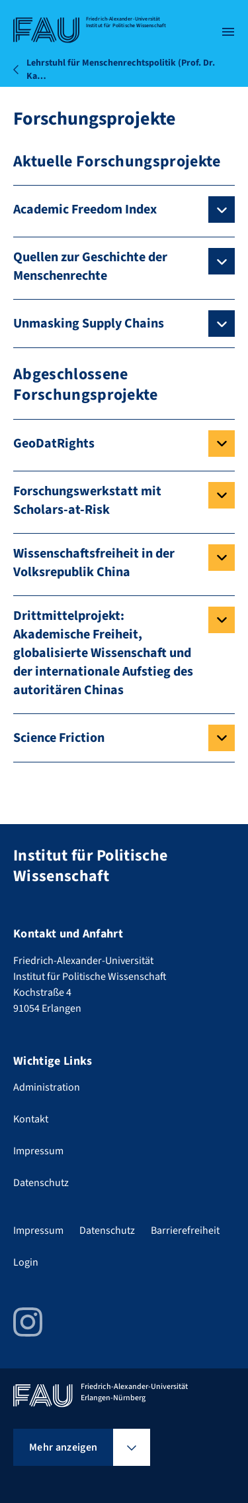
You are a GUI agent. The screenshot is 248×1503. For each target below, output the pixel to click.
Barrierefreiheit (185, 1230)
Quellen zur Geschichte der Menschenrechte (90, 266)
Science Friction (58, 738)
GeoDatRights (54, 443)
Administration (46, 1087)
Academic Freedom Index (85, 209)
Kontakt (30, 1119)
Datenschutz (41, 1182)
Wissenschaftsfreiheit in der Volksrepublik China (94, 562)
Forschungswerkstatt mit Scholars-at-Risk (87, 500)
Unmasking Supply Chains (88, 323)
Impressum (38, 1151)
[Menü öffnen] (228, 31)
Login (25, 1262)
